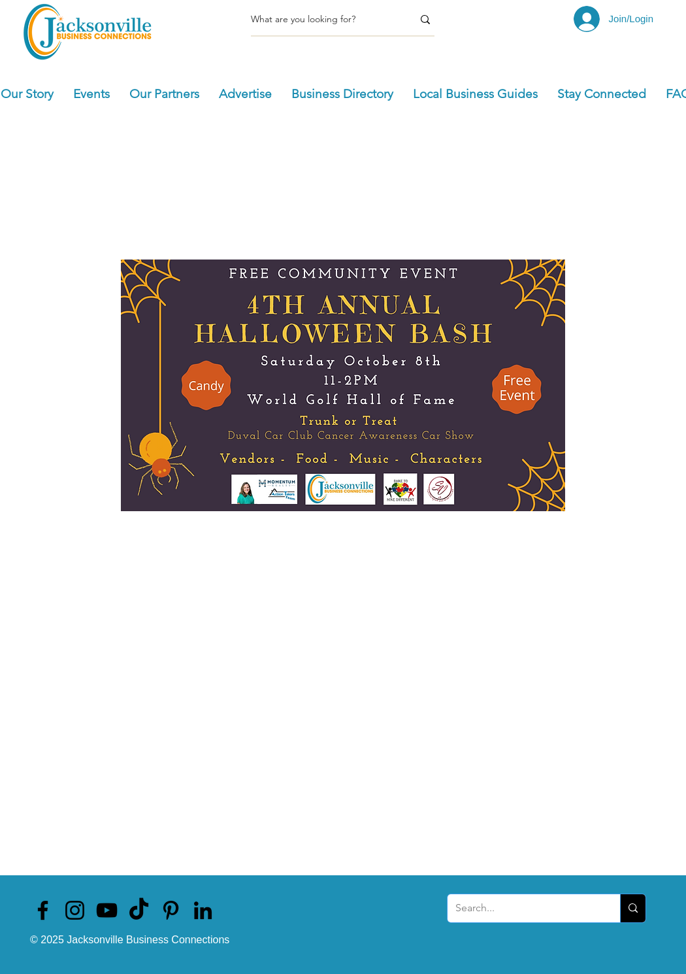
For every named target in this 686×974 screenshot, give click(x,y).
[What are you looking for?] (322, 19)
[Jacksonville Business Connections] (43, 910)
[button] (91, 94)
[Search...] (524, 908)
